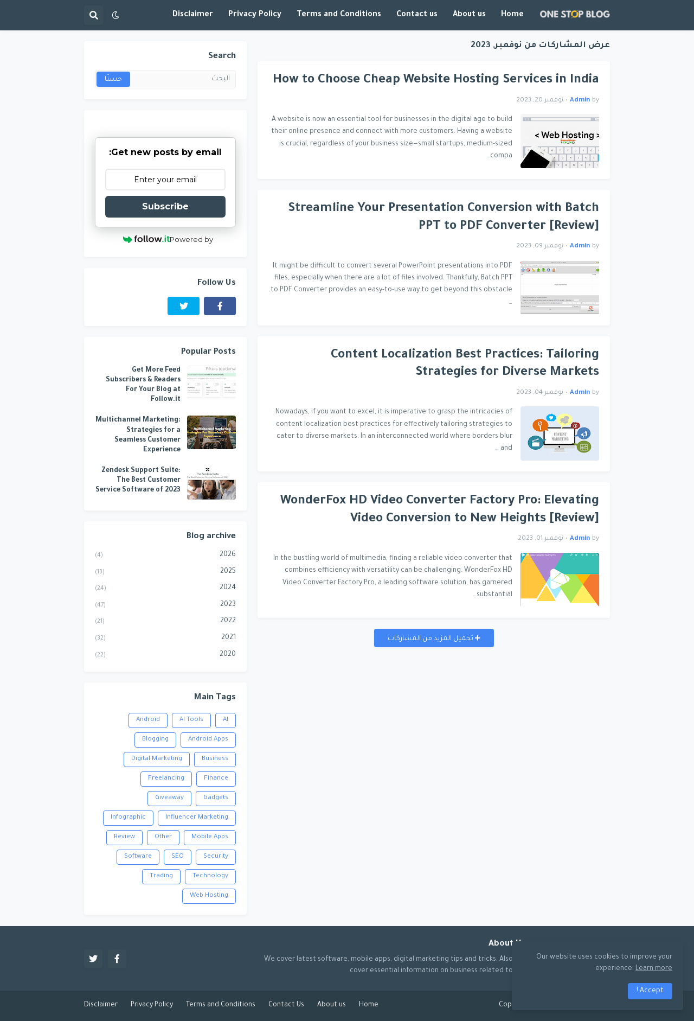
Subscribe (165, 206)
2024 (165, 589)
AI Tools (191, 720)
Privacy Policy (152, 1005)
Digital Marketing (156, 759)
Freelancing (166, 778)
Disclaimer (101, 1005)
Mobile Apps (209, 837)
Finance (216, 778)
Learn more (653, 969)
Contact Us (286, 1005)
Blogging (155, 739)
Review (124, 837)
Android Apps (208, 739)
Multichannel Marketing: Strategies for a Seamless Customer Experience (138, 435)
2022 (165, 622)
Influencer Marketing (196, 817)
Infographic (128, 817)
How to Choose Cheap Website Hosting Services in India (436, 80)
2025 (165, 572)
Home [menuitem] (512, 15)
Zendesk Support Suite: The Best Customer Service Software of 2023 (138, 480)
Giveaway (169, 798)
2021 (165, 639)
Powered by (168, 239)
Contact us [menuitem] (417, 15)
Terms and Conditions (220, 1005)
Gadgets (215, 798)
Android (148, 720)
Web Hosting (209, 895)
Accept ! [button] (650, 991)
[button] (115, 15)
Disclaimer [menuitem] (192, 15)
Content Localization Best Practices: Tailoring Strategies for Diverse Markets (465, 364)
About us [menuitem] (469, 15)
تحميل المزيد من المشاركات (431, 639)
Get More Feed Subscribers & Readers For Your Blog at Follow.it (143, 385)
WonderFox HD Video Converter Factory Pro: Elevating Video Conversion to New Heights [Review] (439, 510)
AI (225, 720)
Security (215, 856)
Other (163, 837)
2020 (165, 655)
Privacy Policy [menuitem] (254, 15)
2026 (165, 556)
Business (215, 759)
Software (138, 856)
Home (368, 1005)
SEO (177, 856)
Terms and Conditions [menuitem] (339, 15)
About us (331, 1005)
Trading (161, 876)
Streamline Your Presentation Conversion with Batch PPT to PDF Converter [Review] (443, 218)
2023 (165, 606)
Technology (210, 876)
